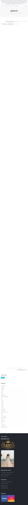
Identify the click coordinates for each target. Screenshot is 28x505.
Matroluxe (2, 418)
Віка (1, 399)
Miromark (2, 386)
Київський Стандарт (4, 396)
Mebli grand (3, 410)
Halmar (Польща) (4, 427)
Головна (8, 13)
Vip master (3, 388)
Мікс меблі (3, 421)
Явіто (2, 423)
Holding (2, 403)
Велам (2, 420)
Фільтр (3, 377)
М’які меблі (16, 13)
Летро (2, 405)
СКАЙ (2, 391)
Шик (2, 398)
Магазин (11, 13)
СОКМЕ (2, 393)
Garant (2, 414)
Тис (1, 402)
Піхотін (2, 407)
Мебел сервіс (3, 395)
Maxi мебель (3, 409)
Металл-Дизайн (4, 417)
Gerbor (2, 413)
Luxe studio (3, 424)
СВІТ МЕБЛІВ (3, 385)
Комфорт (2, 389)
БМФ (2, 392)
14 (19, 368)
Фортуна (2, 400)
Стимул (2, 406)
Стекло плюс (3, 416)
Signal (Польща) (4, 425)
